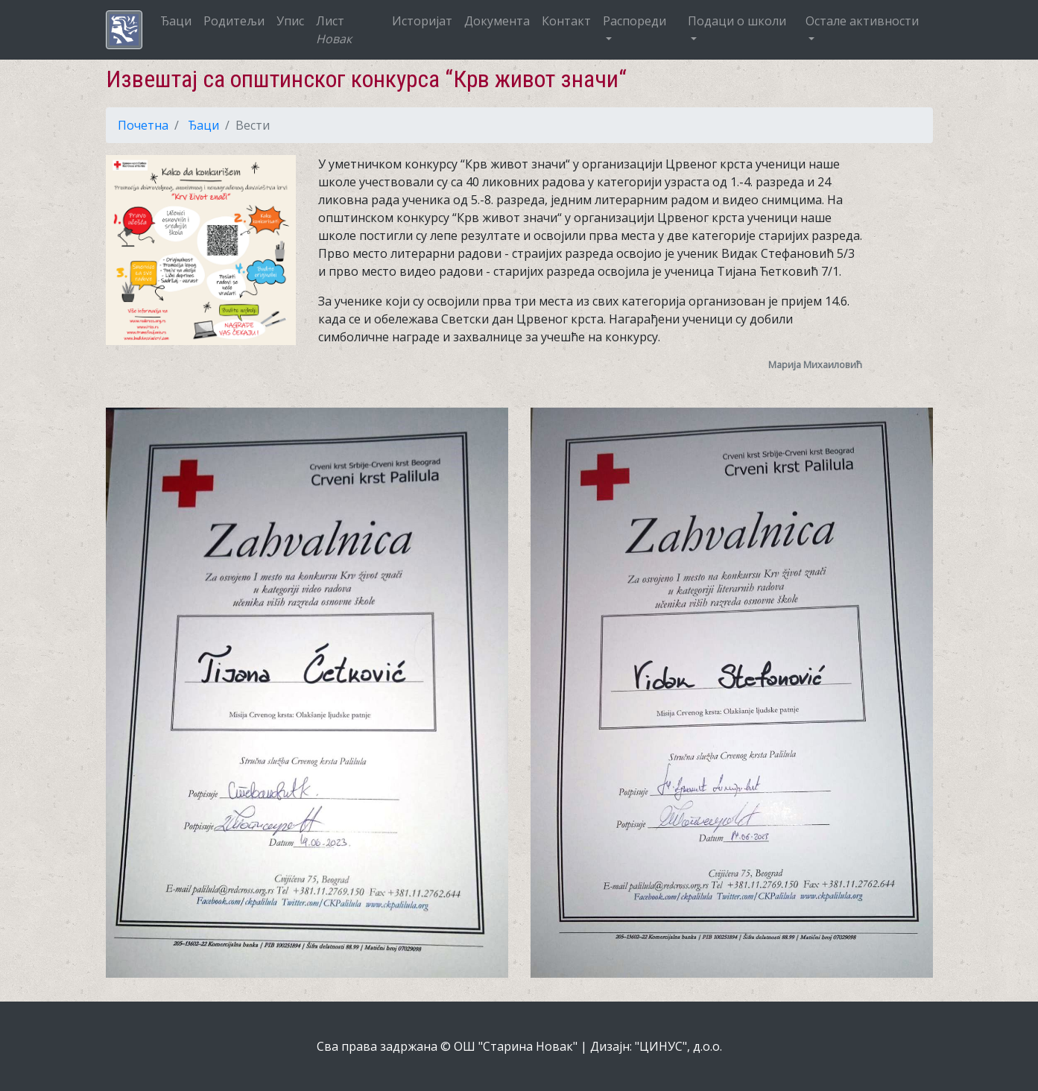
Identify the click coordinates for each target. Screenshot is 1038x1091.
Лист (334, 30)
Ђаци (176, 21)
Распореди (634, 21)
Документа (497, 21)
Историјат (422, 21)
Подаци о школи (737, 21)
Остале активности (862, 21)
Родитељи (234, 21)
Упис (290, 21)
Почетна (143, 125)
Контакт (566, 21)
